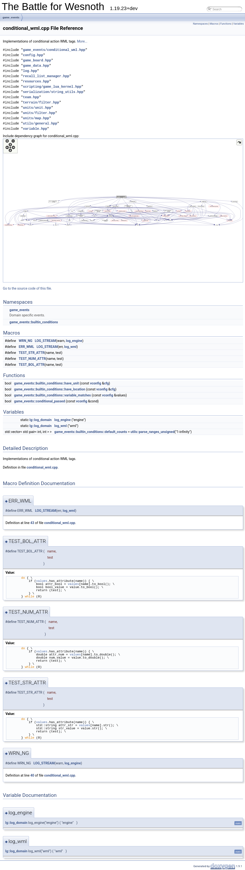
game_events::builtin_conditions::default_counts (90, 432)
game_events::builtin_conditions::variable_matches (52, 395)
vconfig (95, 383)
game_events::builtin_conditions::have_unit (46, 383)
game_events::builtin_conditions (33, 322)
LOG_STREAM (45, 341)
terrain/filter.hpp (41, 102)
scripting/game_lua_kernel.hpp (52, 86)
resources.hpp (36, 81)
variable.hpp (35, 128)
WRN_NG (25, 341)
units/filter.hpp (39, 113)
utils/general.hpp (40, 123)
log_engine (74, 341)
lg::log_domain (40, 420)
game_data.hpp (36, 65)
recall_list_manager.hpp (46, 76)
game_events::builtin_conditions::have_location (49, 389)
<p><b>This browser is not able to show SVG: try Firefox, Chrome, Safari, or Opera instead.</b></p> (123, 210)
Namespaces (200, 23)
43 (32, 523)
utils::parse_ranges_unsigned (153, 432)
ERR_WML (26, 347)
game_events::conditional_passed (39, 401)
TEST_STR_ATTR (32, 353)
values (41, 581)
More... (82, 41)
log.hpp (30, 71)
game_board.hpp (37, 60)
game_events (11, 17)
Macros (214, 23)
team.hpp (31, 97)
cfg (106, 383)
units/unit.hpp (37, 107)
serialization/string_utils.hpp (53, 92)
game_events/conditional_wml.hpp (54, 50)
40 (32, 775)
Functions (225, 23)
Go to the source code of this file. (27, 288)
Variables (238, 23)
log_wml (70, 347)
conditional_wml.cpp (42, 467)
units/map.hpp (36, 118)
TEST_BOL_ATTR (31, 365)
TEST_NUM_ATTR (32, 359)
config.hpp (33, 55)
